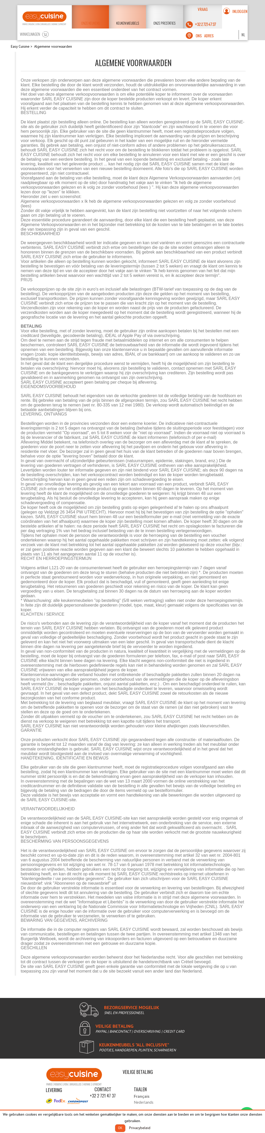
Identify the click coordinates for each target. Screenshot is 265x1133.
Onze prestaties (164, 23)
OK (120, 1128)
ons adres (205, 35)
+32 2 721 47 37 (103, 1096)
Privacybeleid (139, 1127)
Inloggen (239, 11)
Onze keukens (90, 23)
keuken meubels (127, 23)
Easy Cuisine (20, 46)
